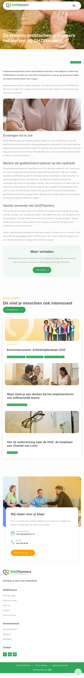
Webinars (7, 634)
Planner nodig (9, 596)
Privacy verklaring (41, 665)
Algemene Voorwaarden (60, 665)
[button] (74, 5)
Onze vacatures (9, 615)
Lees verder (40, 270)
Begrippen (7, 639)
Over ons (7, 605)
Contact (6, 610)
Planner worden (10, 600)
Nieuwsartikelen (10, 629)
